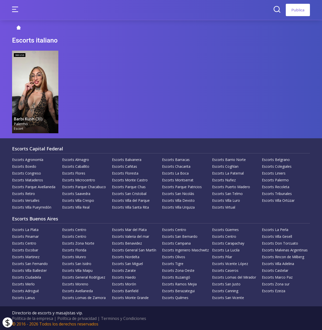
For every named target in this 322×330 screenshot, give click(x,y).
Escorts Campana (176, 242)
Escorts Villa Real (76, 206)
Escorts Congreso (26, 172)
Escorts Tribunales (277, 193)
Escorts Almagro (75, 159)
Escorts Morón (124, 283)
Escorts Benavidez (127, 242)
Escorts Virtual (223, 206)
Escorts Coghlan (225, 165)
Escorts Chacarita (176, 165)
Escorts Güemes (225, 229)
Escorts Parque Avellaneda (33, 186)
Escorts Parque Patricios (182, 186)
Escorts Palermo (275, 179)
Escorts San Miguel (127, 263)
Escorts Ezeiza (273, 290)
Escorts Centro (74, 229)
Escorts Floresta (125, 172)
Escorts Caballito (75, 165)
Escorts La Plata (25, 229)
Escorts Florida (74, 249)
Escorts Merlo (23, 283)
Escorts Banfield (125, 290)
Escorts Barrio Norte (229, 159)
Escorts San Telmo (227, 193)
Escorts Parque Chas (129, 186)
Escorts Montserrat (177, 179)
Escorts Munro (74, 256)
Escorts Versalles (25, 199)
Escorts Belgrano (276, 159)
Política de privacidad (77, 318)
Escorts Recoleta (275, 186)
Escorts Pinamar (25, 236)
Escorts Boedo (24, 165)
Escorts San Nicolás (178, 193)
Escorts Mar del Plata (129, 229)
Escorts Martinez (25, 256)
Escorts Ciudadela (26, 276)
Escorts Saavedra (76, 193)
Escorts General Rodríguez (83, 276)
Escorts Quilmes (175, 297)
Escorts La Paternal (228, 172)
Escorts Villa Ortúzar (278, 199)
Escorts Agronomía (27, 159)
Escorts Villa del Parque (131, 199)
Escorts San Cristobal (129, 193)
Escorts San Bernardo (179, 236)
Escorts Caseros (225, 270)
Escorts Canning (225, 290)
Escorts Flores (73, 172)
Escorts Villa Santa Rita (130, 206)
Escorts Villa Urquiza (178, 206)
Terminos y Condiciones (123, 318)
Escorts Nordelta (125, 256)
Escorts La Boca (175, 172)
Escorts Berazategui (178, 290)
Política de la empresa (32, 318)
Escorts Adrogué (25, 290)
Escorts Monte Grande (130, 297)
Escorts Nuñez (224, 179)
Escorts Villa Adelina (278, 263)
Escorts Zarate (124, 270)
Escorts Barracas (176, 159)
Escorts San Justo (226, 283)
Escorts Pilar (222, 256)
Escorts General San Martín (134, 249)
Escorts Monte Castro (130, 179)
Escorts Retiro (23, 193)
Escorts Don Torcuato (280, 242)
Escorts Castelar (275, 270)
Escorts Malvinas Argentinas (285, 249)
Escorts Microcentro (78, 179)
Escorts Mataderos (27, 179)
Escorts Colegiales (277, 165)
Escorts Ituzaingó (176, 276)
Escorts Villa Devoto (178, 199)
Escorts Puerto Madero (231, 186)
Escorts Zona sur (276, 283)
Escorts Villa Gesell (277, 236)
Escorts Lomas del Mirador (234, 276)
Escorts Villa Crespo (78, 199)
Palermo (21, 123)
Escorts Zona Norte (78, 242)
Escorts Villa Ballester (29, 270)
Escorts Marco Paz (277, 276)
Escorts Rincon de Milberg (283, 256)
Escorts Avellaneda (77, 290)
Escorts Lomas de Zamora (84, 297)
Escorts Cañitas (124, 165)
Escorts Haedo (124, 276)
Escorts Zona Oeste (178, 270)
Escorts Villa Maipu (77, 270)
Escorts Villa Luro (226, 199)
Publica (297, 9)
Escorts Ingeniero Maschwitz (185, 249)
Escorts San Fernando (30, 263)
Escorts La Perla (275, 229)
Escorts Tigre (172, 263)
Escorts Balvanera (126, 159)
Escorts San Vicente (228, 297)
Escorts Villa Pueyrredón (31, 206)
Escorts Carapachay (228, 242)
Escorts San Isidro (76, 263)
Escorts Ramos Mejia (179, 283)
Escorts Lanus (23, 297)
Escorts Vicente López (230, 263)
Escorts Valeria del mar (130, 236)
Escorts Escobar (25, 249)
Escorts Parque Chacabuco (84, 186)
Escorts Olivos (173, 256)
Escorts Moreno (75, 283)
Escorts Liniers (274, 172)
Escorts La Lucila (225, 249)
